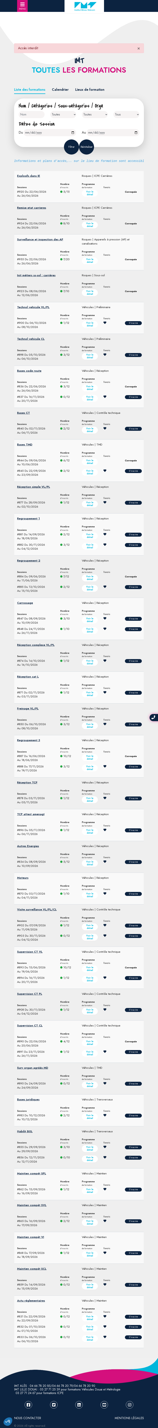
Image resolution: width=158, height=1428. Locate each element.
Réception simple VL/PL (33, 487)
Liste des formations (29, 89)
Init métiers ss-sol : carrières (36, 275)
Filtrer (71, 147)
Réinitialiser (87, 147)
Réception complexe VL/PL (36, 645)
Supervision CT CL (30, 1025)
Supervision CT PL (29, 994)
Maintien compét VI (30, 1237)
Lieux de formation (89, 89)
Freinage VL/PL (28, 708)
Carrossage (25, 603)
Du (21, 132)
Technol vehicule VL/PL (33, 307)
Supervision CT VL (30, 952)
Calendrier (60, 89)
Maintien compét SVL (31, 1205)
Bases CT (23, 413)
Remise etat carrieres (31, 208)
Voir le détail (89, 193)
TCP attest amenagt (31, 814)
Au (84, 132)
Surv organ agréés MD (32, 1068)
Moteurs (22, 878)
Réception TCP (27, 782)
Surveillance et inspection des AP (40, 239)
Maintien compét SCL (31, 1269)
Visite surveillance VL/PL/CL (37, 909)
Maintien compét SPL (31, 1173)
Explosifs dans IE (28, 176)
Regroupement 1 (28, 518)
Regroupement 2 (28, 561)
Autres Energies (28, 846)
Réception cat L (28, 677)
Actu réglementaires (31, 1301)
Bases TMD (24, 444)
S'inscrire (133, 323)
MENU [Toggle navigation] (22, 6)
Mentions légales (129, 1418)
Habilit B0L (25, 1131)
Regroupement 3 (28, 740)
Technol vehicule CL (31, 339)
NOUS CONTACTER (27, 1418)
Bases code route (29, 371)
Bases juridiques (28, 1099)
